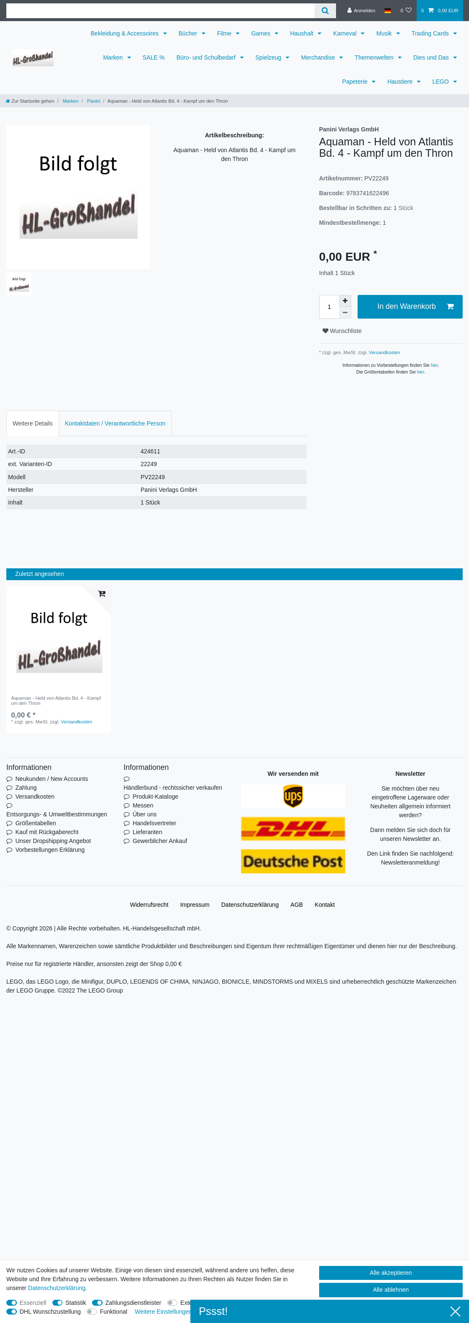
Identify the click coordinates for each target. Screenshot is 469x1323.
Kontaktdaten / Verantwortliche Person (115, 423)
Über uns (145, 814)
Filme (225, 33)
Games (261, 33)
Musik (384, 33)
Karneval (345, 33)
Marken (114, 57)
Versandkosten (384, 352)
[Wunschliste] (406, 10)
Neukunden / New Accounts (51, 778)
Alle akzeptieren (391, 1272)
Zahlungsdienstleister (133, 1302)
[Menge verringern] (345, 313)
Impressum (194, 904)
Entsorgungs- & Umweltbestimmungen (56, 814)
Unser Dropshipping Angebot (53, 840)
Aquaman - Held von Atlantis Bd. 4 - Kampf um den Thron (56, 701)
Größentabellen (35, 823)
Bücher (189, 33)
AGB (296, 904)
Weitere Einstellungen (163, 1311)
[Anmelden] (361, 10)
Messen (143, 805)
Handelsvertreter (154, 823)
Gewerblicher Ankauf (160, 840)
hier (434, 365)
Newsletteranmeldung (409, 862)
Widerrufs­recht (149, 904)
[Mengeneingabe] (329, 307)
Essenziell (33, 1302)
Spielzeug (269, 57)
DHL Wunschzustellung (50, 1311)
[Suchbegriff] (160, 10)
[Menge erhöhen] (345, 301)
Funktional (113, 1311)
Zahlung (26, 787)
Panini (93, 101)
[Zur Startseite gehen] (30, 101)
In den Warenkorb (415, 306)
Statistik (75, 1302)
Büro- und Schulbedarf (206, 57)
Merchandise (318, 57)
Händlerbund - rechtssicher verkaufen (173, 787)
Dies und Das (431, 57)
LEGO (441, 81)
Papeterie (355, 81)
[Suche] (325, 10)
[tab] (32, 423)
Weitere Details (33, 423)
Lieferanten (147, 832)
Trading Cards (431, 33)
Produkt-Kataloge (155, 796)
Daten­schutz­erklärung (250, 904)
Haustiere (400, 81)
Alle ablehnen (391, 1289)
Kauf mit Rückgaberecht (46, 832)
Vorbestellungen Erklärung (49, 849)
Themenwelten (375, 57)
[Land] (388, 10)
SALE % (154, 57)
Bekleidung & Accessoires (125, 33)
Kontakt (325, 904)
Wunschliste (342, 330)
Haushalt (302, 33)
